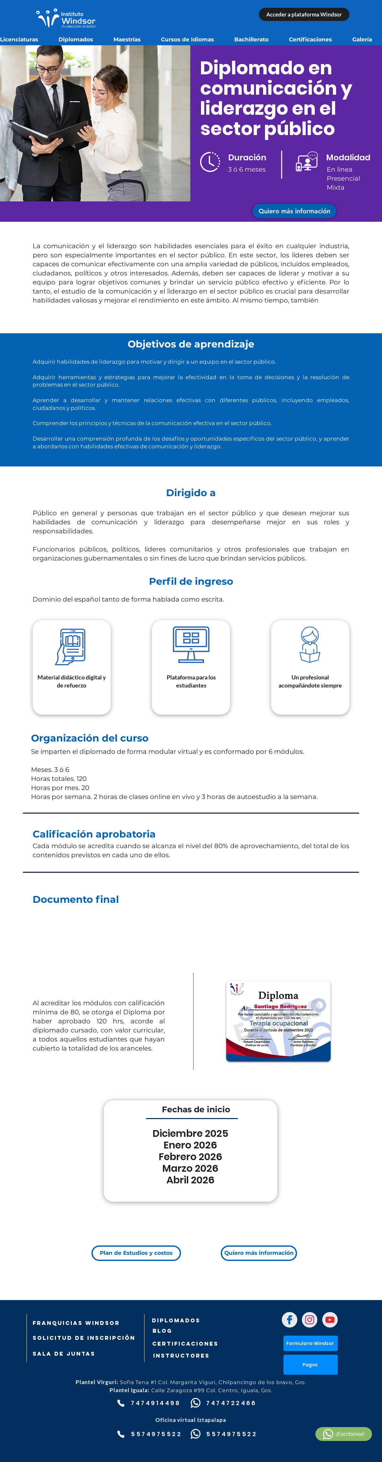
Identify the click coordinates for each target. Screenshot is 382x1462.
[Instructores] (195, 1355)
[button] (294, 211)
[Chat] (289, 1320)
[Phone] (120, 1403)
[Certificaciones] (185, 1343)
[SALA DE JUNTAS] (67, 1353)
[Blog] (184, 1330)
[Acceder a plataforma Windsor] (304, 14)
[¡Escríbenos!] (343, 1434)
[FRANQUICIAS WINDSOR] (76, 1323)
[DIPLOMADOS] (176, 1320)
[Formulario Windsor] (310, 1343)
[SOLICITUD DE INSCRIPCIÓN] (84, 1337)
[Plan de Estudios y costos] (136, 1253)
